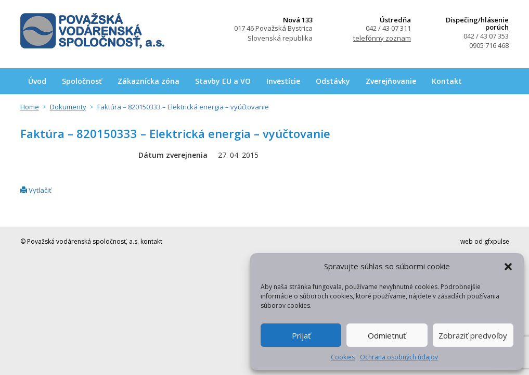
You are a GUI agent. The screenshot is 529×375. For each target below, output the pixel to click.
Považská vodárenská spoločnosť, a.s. (92, 30)
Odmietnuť (387, 335)
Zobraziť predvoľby (472, 335)
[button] (508, 266)
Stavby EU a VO (223, 81)
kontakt (151, 241)
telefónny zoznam (382, 38)
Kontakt (447, 81)
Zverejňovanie (391, 81)
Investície (283, 81)
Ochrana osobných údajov (399, 357)
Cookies (343, 357)
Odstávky (333, 81)
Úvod (37, 81)
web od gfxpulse (484, 241)
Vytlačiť (35, 190)
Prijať (301, 335)
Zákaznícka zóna (148, 81)
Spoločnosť (82, 81)
